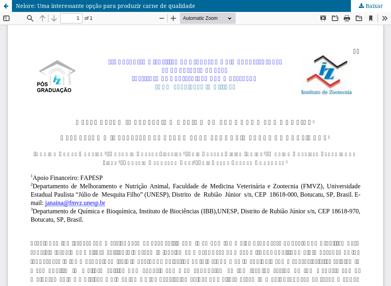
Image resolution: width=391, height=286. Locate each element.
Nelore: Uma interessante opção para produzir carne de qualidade (105, 6)
